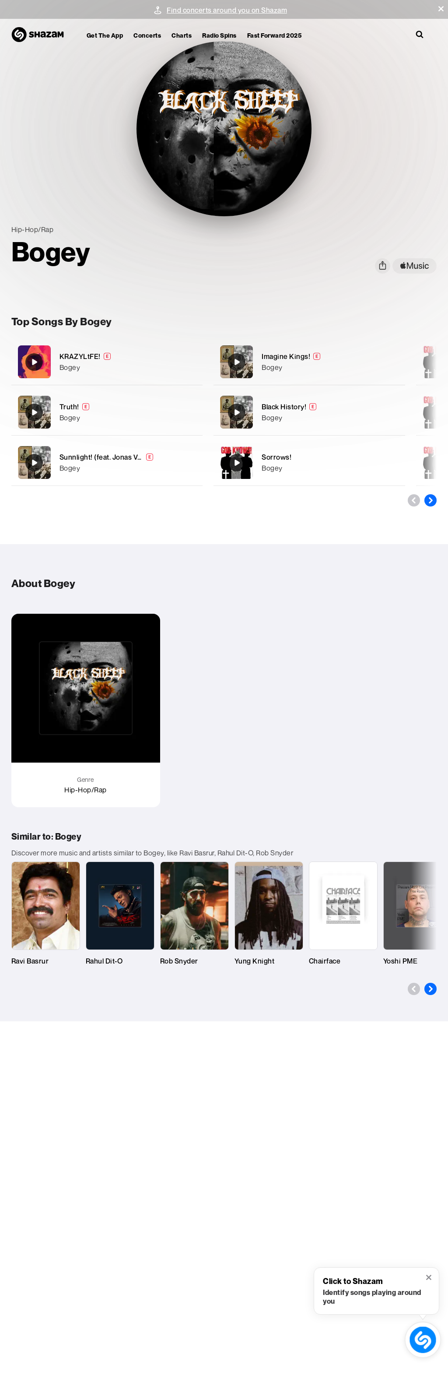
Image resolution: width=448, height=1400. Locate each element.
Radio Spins (219, 35)
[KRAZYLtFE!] (107, 362)
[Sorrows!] (309, 462)
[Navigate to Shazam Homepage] (42, 35)
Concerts (147, 35)
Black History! (284, 406)
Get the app (105, 35)
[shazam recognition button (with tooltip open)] (423, 1340)
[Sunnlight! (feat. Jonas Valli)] (107, 462)
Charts (182, 35)
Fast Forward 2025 (274, 35)
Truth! (69, 406)
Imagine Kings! (286, 356)
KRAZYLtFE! (80, 356)
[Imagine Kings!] (309, 362)
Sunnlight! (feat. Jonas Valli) (104, 457)
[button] (441, 8)
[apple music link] (414, 266)
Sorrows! (276, 457)
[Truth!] (107, 412)
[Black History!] (309, 412)
